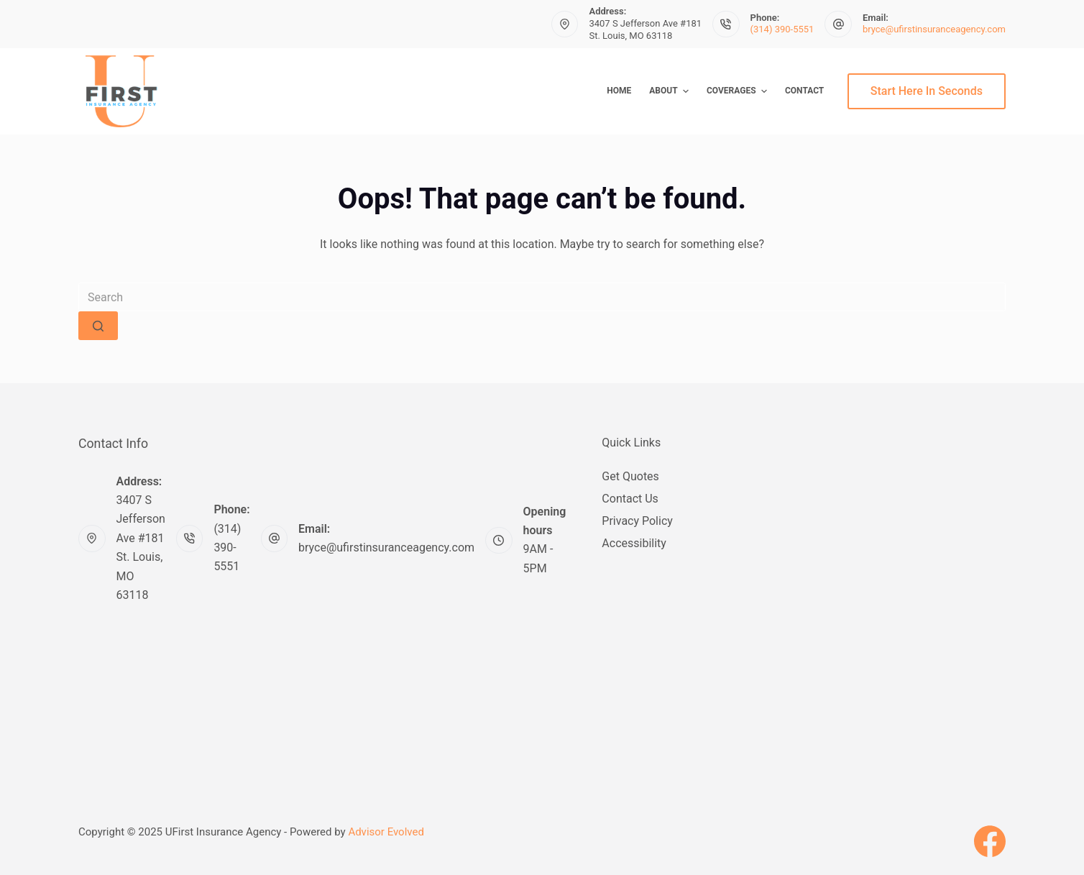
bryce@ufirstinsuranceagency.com (934, 29)
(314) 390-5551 (782, 29)
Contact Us (630, 498)
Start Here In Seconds (927, 91)
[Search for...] (542, 297)
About (670, 91)
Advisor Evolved (386, 831)
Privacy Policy (637, 521)
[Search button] (98, 325)
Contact (804, 91)
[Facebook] (990, 841)
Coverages (739, 91)
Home (619, 91)
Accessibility (634, 543)
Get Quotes (630, 476)
